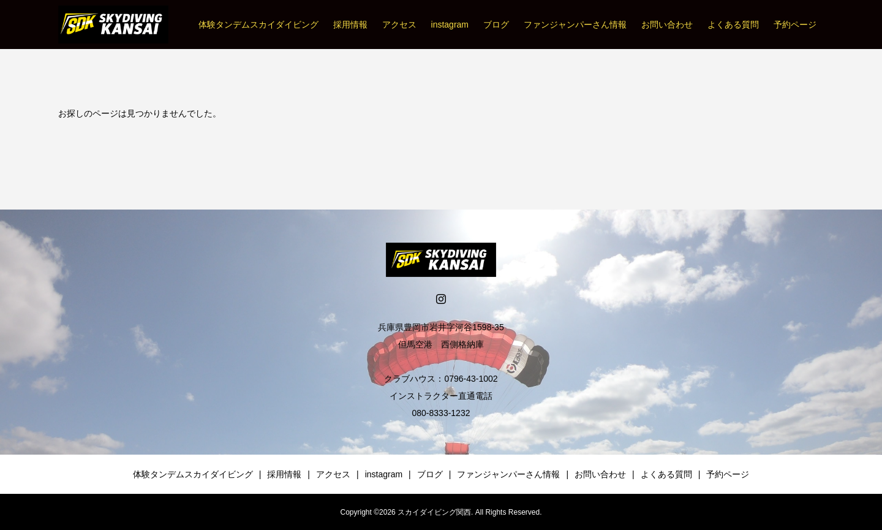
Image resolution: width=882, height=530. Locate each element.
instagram (450, 24)
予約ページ (795, 24)
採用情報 (350, 24)
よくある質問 (733, 24)
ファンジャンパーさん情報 (575, 24)
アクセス (399, 24)
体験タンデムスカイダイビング (258, 24)
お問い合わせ (667, 24)
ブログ (496, 24)
